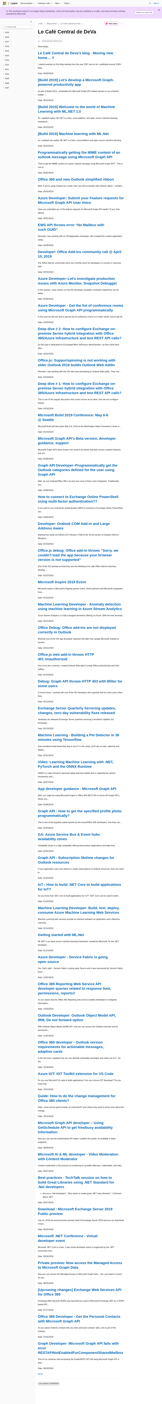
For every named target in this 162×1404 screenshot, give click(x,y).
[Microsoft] (4, 3)
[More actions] (122, 24)
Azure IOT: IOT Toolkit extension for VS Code (75, 1074)
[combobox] (17, 27)
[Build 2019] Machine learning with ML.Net (73, 134)
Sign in (156, 3)
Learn (40, 24)
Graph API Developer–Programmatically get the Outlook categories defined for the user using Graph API (77, 470)
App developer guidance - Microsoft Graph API (77, 789)
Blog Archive (52, 24)
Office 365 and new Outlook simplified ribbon (76, 179)
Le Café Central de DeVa (70, 24)
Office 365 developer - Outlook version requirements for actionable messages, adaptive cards (71, 1046)
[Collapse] (31, 21)
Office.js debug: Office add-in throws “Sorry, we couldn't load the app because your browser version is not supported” (78, 555)
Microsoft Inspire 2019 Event (62, 582)
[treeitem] (17, 32)
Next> (40, 1374)
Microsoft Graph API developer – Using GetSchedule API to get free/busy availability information (75, 1127)
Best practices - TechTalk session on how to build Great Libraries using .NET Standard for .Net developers (76, 1182)
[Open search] (150, 3)
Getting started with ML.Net (61, 935)
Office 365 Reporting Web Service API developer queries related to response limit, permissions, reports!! (74, 988)
